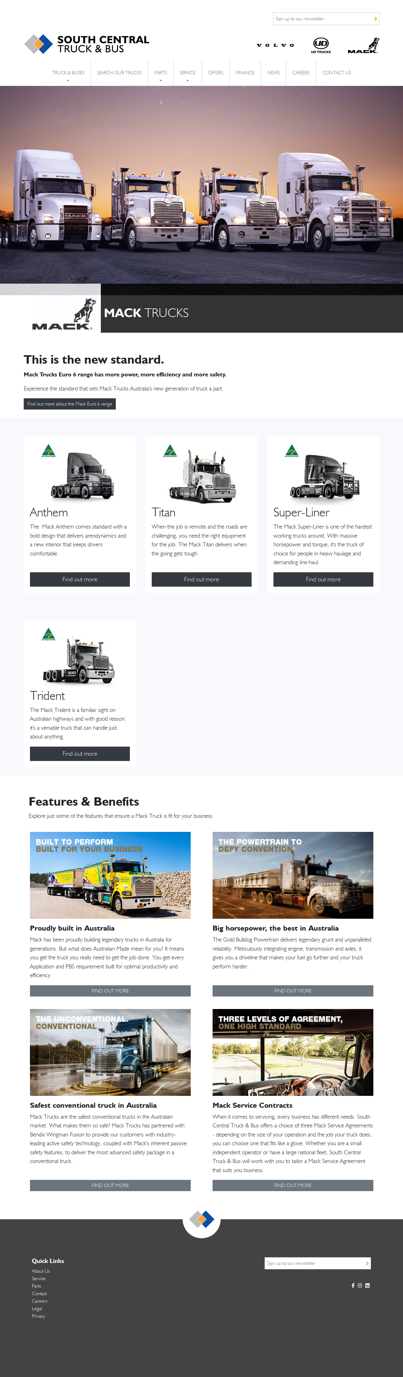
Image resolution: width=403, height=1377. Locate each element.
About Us (41, 1271)
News (273, 73)
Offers (215, 73)
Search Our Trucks (119, 73)
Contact (39, 1293)
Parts (36, 1286)
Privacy (38, 1316)
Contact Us (336, 73)
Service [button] (187, 73)
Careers (301, 73)
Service (39, 1278)
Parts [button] (161, 73)
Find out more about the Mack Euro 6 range (69, 403)
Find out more (79, 579)
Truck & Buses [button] (68, 73)
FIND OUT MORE (110, 990)
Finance (245, 73)
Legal (37, 1308)
